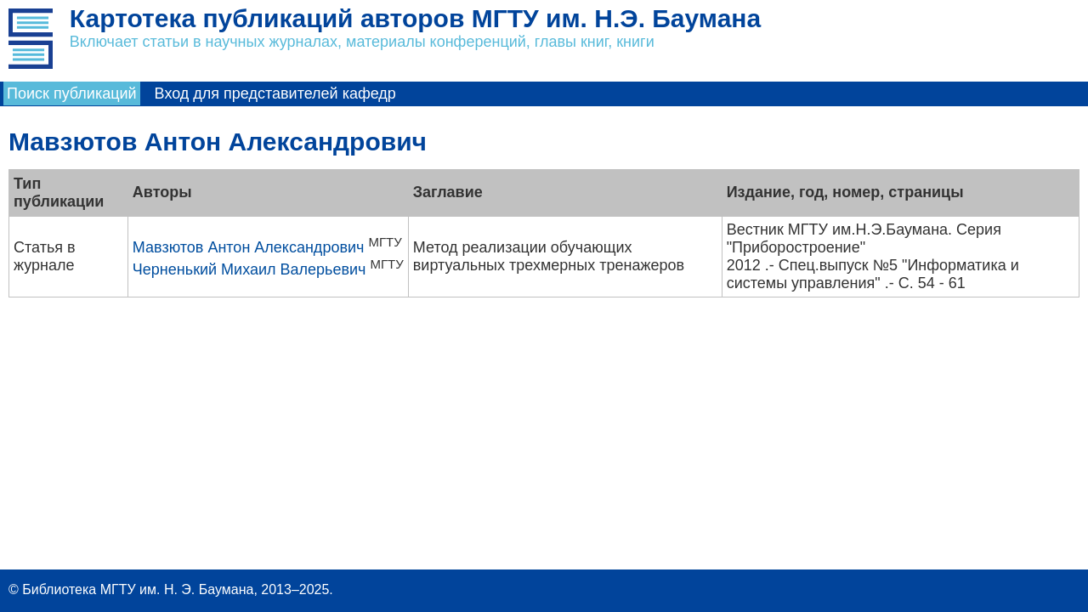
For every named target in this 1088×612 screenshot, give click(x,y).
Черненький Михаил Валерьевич (249, 269)
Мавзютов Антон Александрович (249, 247)
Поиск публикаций (72, 93)
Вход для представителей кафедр (275, 93)
